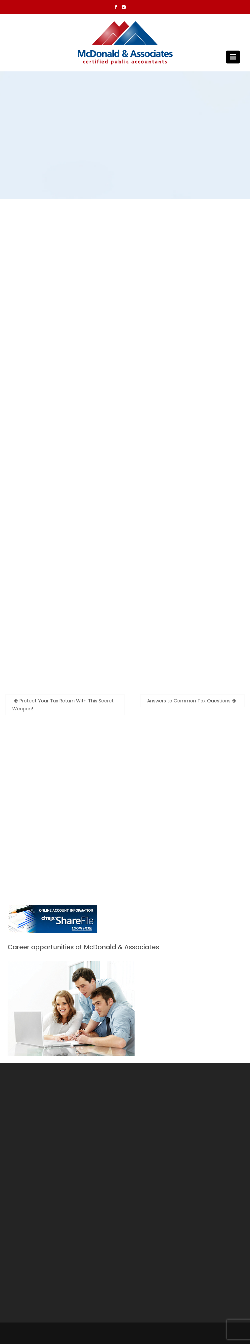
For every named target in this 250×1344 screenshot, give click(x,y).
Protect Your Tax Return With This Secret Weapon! (63, 704)
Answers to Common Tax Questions (188, 700)
